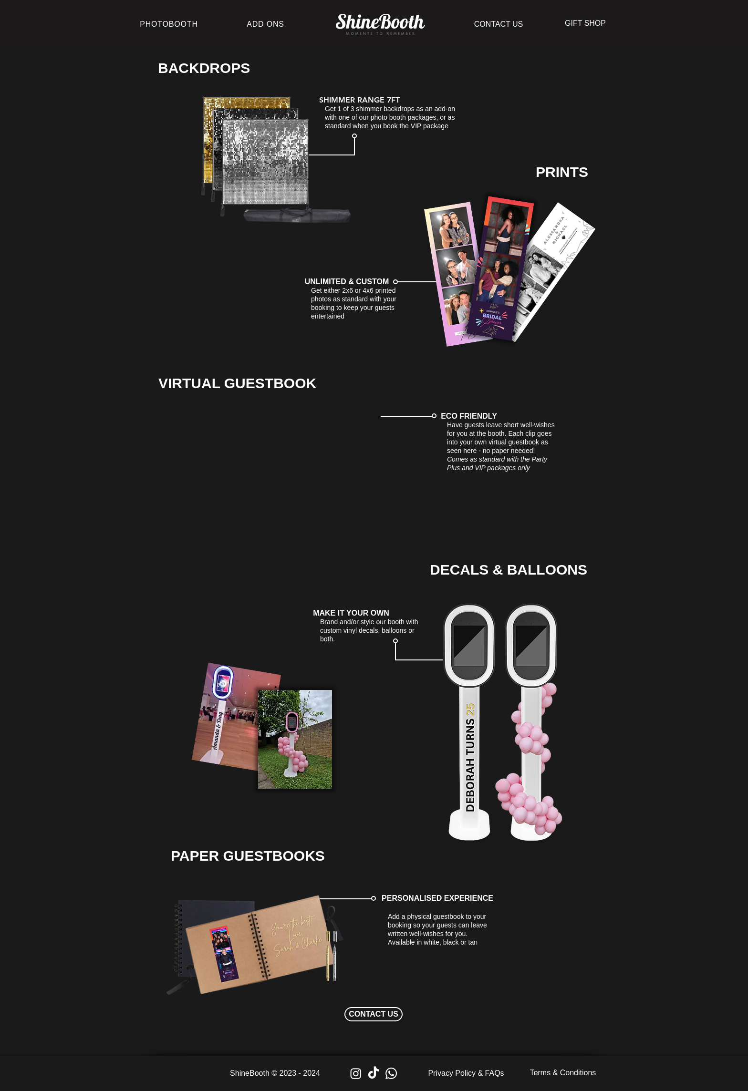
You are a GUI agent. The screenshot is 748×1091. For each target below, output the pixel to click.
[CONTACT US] (498, 24)
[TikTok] (373, 1073)
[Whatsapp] (391, 1073)
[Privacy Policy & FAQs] (466, 1073)
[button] (585, 23)
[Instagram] (356, 1073)
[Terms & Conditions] (563, 1072)
